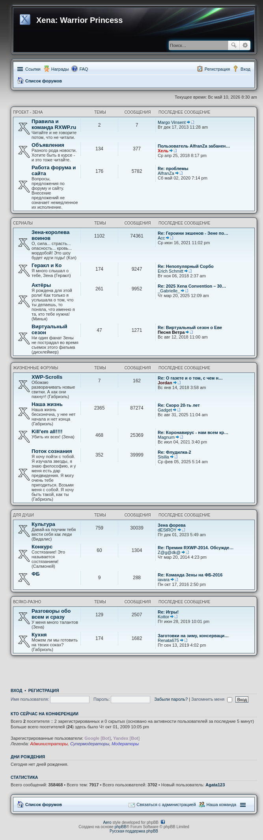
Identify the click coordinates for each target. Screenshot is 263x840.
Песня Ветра (171, 332)
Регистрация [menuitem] (217, 69)
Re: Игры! (168, 612)
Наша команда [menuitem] (221, 804)
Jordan (165, 382)
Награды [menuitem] (60, 69)
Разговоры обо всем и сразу (51, 614)
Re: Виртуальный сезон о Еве (190, 327)
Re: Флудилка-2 (174, 452)
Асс (161, 238)
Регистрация (43, 690)
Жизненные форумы (35, 368)
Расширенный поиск (245, 45)
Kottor (163, 616)
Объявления (48, 145)
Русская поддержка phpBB (134, 831)
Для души (23, 515)
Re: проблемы (173, 168)
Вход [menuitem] (245, 69)
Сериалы (23, 223)
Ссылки (33, 69)
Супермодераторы (89, 743)
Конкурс (42, 547)
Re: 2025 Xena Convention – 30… (192, 286)
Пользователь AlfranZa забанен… (194, 146)
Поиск (234, 45)
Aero (107, 822)
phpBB (121, 827)
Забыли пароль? (171, 699)
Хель (163, 150)
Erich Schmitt (170, 271)
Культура (43, 524)
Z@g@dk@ (169, 552)
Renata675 (168, 640)
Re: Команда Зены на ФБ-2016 (190, 574)
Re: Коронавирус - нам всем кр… (193, 432)
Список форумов (43, 81)
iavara (164, 579)
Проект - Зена (28, 112)
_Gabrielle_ (169, 290)
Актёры (41, 285)
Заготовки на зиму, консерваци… (193, 635)
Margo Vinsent (172, 122)
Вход (16, 690)
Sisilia (163, 457)
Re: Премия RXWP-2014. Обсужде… (195, 547)
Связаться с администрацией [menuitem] (166, 804)
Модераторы (125, 743)
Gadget (165, 410)
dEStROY (167, 530)
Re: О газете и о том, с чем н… (190, 378)
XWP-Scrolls (47, 377)
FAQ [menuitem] (83, 69)
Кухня (39, 635)
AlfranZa (166, 173)
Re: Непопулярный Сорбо (186, 266)
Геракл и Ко (47, 265)
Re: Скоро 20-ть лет (179, 405)
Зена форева (172, 525)
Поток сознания (52, 451)
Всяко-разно (27, 602)
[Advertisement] (134, 669)
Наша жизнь (47, 404)
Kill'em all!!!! (47, 431)
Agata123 (215, 784)
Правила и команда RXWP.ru (54, 124)
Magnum (166, 437)
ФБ (36, 574)
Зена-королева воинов (50, 235)
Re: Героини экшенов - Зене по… (193, 233)
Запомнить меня (211, 699)
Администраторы (48, 743)
